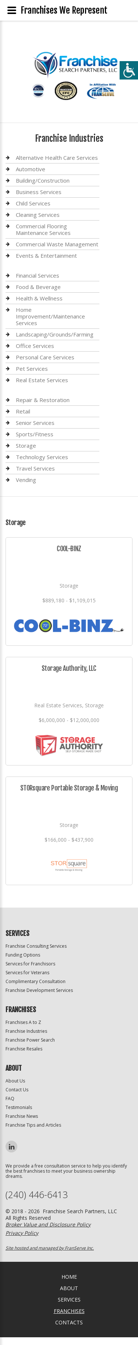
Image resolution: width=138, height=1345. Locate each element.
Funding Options (23, 955)
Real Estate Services (42, 380)
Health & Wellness (39, 298)
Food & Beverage (38, 287)
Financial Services (37, 275)
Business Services (38, 192)
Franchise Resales (24, 1049)
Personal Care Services (45, 357)
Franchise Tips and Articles (33, 1125)
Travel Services (35, 468)
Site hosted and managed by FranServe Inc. (50, 1248)
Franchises (69, 1310)
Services (69, 1299)
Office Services (35, 345)
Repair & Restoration (43, 400)
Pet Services (32, 368)
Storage (26, 445)
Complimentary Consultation (36, 981)
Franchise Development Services (39, 990)
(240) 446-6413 (37, 1194)
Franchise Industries (26, 1031)
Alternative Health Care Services (57, 157)
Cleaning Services (38, 214)
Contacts (69, 1322)
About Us (15, 1081)
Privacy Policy (22, 1232)
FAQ (10, 1098)
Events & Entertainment (46, 255)
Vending (26, 479)
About (69, 1288)
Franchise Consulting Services (36, 946)
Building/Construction (43, 180)
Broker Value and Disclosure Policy (48, 1224)
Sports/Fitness (34, 434)
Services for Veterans (27, 972)
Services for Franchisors (30, 964)
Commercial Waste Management (57, 244)
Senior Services (35, 422)
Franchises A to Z (23, 1022)
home (69, 1276)
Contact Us (17, 1090)
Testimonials (19, 1107)
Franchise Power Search (30, 1040)
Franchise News (22, 1116)
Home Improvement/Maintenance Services (50, 316)
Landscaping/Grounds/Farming (54, 334)
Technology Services (42, 457)
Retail (23, 411)
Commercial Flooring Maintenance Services (43, 229)
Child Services (33, 203)
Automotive (30, 169)
